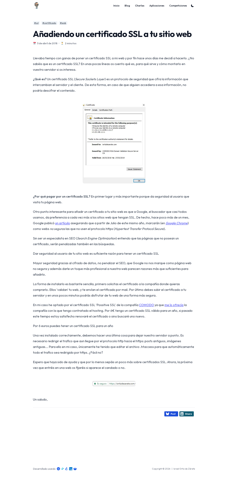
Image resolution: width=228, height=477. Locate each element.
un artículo (62, 223)
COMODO (146, 305)
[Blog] (37, 5)
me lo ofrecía (174, 305)
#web (63, 23)
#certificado (49, 23)
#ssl (36, 23)
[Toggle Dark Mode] (192, 5)
